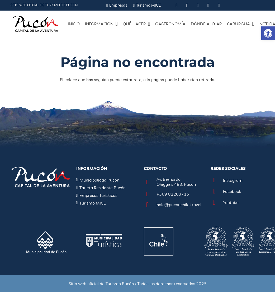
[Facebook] (198, 5)
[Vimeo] (219, 5)
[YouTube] (208, 5)
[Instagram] (187, 5)
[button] (268, 33)
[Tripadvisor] (177, 5)
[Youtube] (217, 202)
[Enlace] (35, 23)
